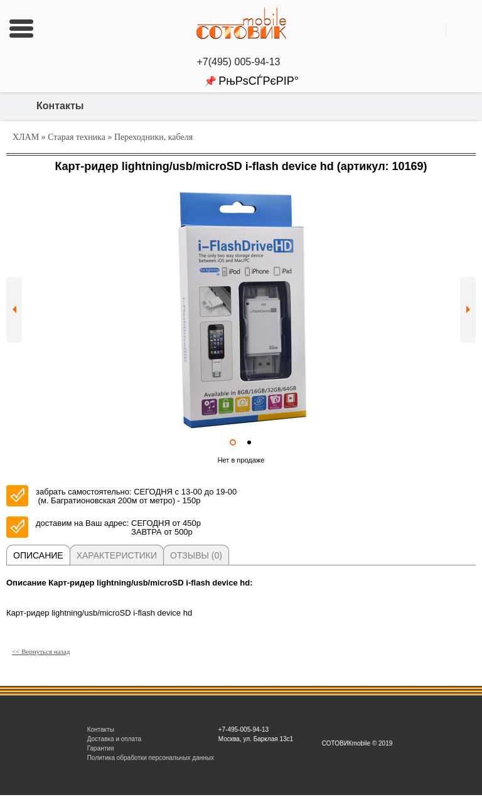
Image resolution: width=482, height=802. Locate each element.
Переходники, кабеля (153, 137)
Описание (38, 555)
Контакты (59, 105)
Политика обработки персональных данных (150, 757)
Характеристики (117, 555)
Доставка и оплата (114, 738)
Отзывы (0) (196, 555)
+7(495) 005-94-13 (241, 61)
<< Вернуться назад (41, 651)
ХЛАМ (26, 137)
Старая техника (76, 137)
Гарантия (100, 748)
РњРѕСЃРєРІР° (258, 81)
